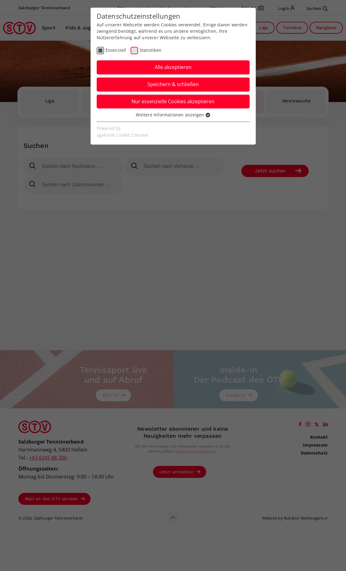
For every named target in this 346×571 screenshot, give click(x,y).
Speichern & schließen (173, 84)
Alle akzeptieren (173, 67)
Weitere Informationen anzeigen (173, 115)
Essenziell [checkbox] (116, 50)
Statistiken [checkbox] (151, 50)
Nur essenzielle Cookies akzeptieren (173, 101)
